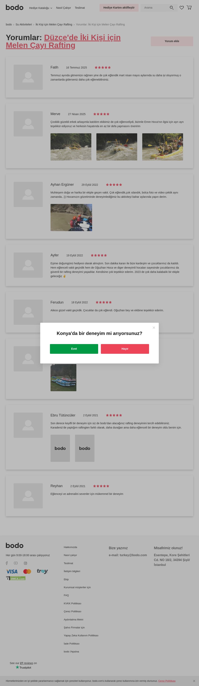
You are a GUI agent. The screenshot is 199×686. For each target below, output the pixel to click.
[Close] (154, 328)
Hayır (124, 348)
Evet (74, 348)
